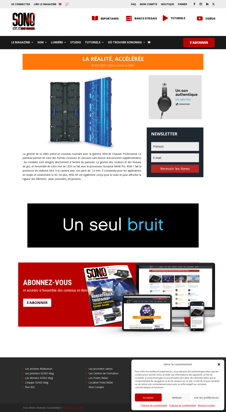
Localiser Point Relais (101, 382)
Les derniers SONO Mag (39, 378)
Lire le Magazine (45, 4)
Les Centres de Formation (103, 373)
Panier (182, 4)
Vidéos (210, 18)
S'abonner (199, 42)
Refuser (177, 397)
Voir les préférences (206, 397)
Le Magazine (20, 42)
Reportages (110, 18)
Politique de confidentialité (154, 405)
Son (40, 42)
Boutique (167, 4)
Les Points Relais (98, 378)
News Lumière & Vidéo (121, 65)
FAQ (133, 4)
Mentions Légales (206, 405)
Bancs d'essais (146, 18)
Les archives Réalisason (38, 368)
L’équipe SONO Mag (36, 382)
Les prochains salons (101, 368)
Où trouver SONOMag (125, 42)
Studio (75, 42)
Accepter (148, 397)
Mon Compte (148, 4)
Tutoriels (92, 42)
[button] (219, 364)
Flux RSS (30, 387)
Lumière (57, 42)
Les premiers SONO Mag (39, 373)
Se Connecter (20, 4)
